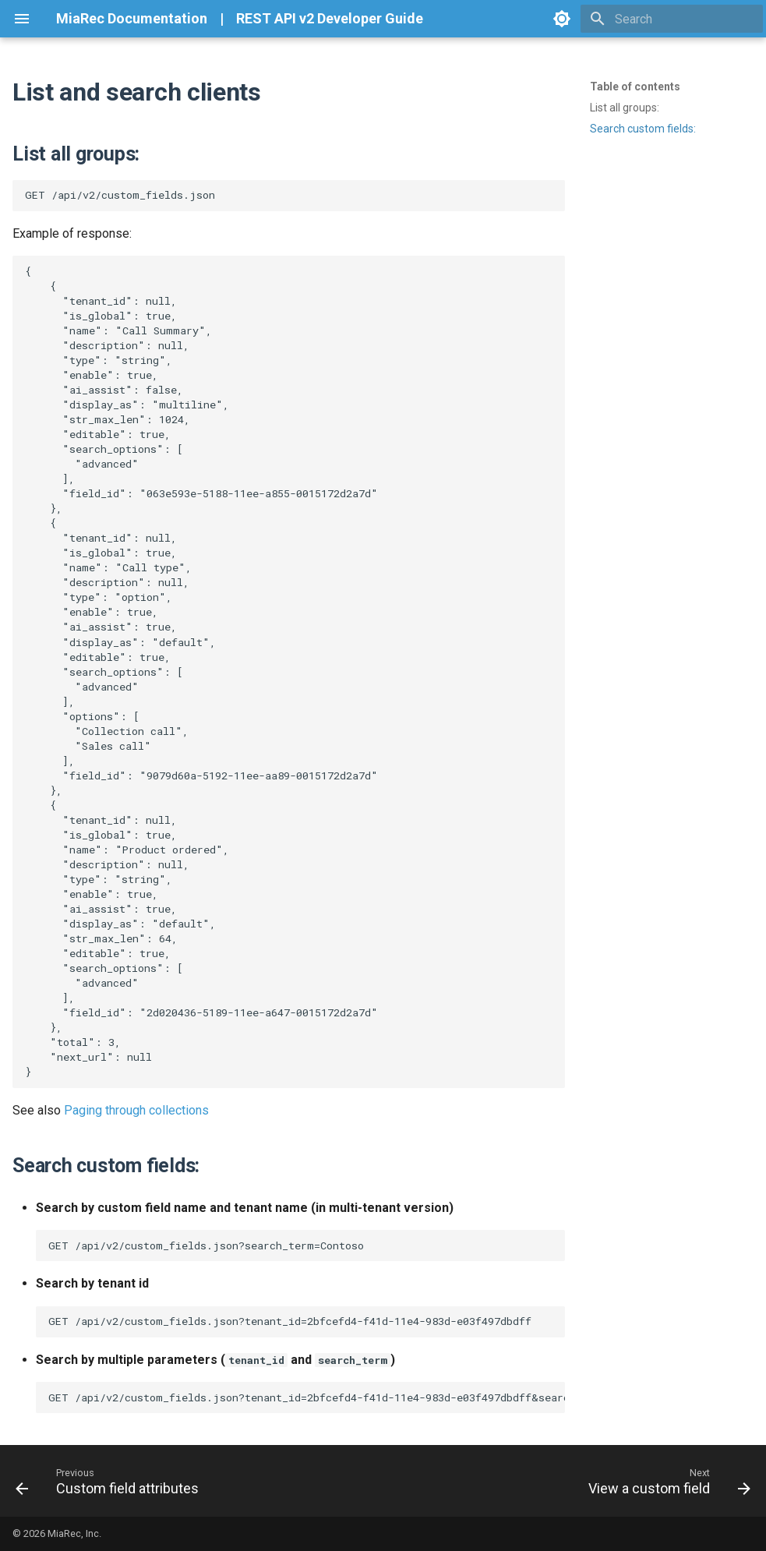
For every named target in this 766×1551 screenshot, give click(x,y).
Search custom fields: (643, 128)
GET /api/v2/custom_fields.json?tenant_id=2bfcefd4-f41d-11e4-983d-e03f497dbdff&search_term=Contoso (306, 1397)
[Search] (672, 19)
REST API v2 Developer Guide (329, 18)
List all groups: (624, 107)
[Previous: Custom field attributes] (110, 1481)
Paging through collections (136, 1110)
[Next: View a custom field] (666, 1481)
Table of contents (635, 86)
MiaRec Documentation (131, 18)
